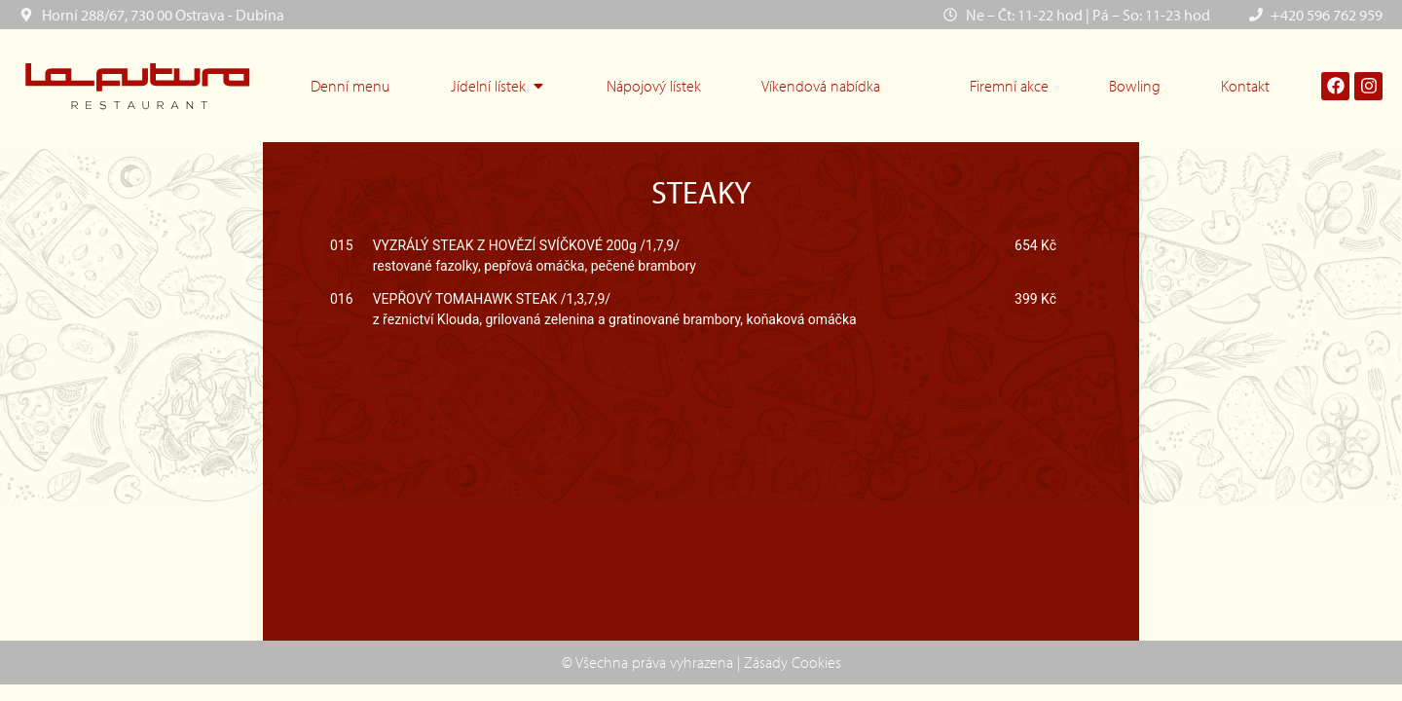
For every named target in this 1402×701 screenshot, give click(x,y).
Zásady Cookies (792, 662)
